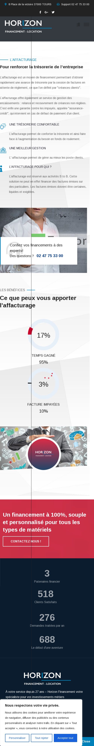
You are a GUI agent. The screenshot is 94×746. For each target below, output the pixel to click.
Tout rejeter (41, 737)
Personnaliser (17, 737)
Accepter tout (65, 737)
